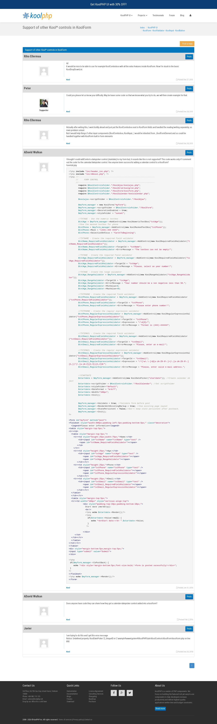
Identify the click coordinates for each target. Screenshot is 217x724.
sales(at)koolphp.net (35, 699)
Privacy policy (78, 720)
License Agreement (96, 691)
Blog (182, 15)
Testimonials (158, 15)
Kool (68, 80)
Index (142, 27)
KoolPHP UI (126, 15)
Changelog (93, 696)
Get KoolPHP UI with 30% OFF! (108, 4)
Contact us (88, 720)
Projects (142, 15)
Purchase (92, 702)
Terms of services (65, 720)
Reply (189, 56)
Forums (69, 699)
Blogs (69, 696)
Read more (160, 708)
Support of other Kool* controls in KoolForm (46, 49)
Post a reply (187, 43)
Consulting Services (96, 694)
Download (70, 702)
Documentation (72, 694)
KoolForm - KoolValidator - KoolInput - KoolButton (164, 30)
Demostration (72, 691)
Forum (172, 15)
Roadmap (92, 699)
